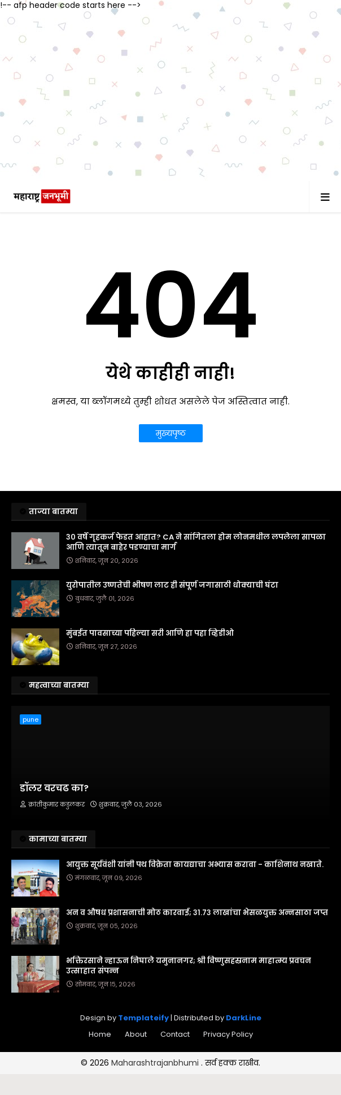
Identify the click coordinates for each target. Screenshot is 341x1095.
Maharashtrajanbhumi (156, 1062)
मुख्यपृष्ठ (171, 433)
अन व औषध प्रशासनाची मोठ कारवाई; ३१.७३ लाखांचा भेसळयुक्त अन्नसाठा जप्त (197, 913)
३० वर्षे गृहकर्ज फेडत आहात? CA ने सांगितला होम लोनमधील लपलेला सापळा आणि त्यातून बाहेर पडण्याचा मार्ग (196, 542)
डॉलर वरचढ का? (54, 788)
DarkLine (243, 1017)
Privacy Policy (228, 1034)
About (136, 1034)
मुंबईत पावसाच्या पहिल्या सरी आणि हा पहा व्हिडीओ (150, 633)
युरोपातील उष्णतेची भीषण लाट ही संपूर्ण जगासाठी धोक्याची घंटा (172, 585)
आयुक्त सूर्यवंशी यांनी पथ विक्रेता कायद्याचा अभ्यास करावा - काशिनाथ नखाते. (194, 865)
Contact (175, 1034)
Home (100, 1034)
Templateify (143, 1017)
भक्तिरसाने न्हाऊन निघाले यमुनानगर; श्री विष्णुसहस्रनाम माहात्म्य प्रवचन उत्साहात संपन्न (188, 966)
